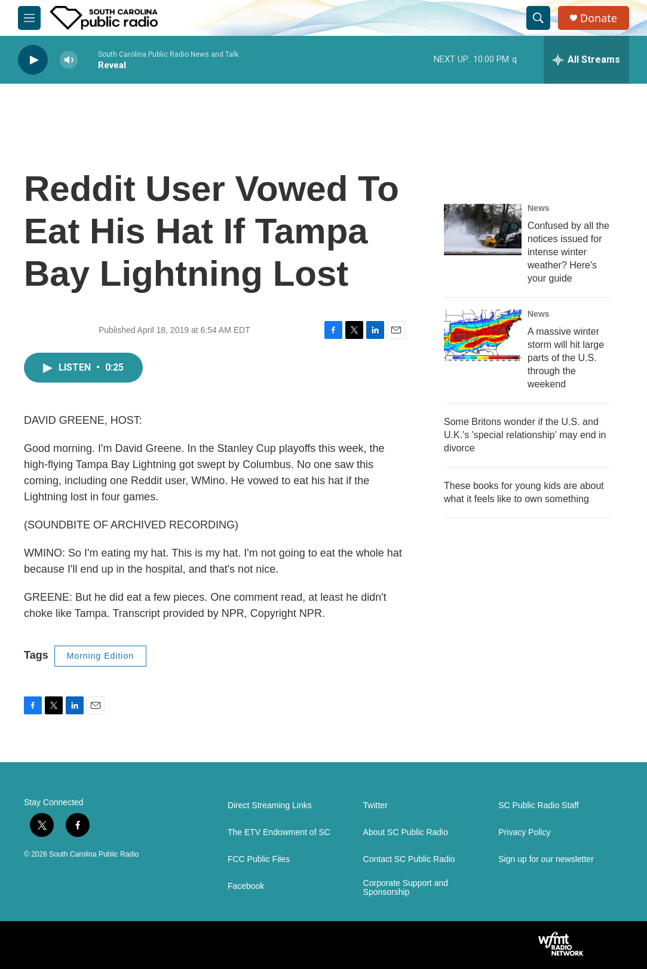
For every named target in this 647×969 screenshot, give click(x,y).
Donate (598, 18)
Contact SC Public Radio (409, 859)
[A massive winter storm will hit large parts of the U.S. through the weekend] (483, 335)
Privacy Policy (524, 832)
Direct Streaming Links (270, 805)
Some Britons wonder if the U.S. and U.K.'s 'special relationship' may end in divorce (525, 435)
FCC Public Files (259, 859)
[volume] (69, 60)
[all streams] (586, 60)
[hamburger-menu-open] (29, 18)
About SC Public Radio (405, 832)
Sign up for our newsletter (546, 859)
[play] (32, 60)
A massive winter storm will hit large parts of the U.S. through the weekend (566, 357)
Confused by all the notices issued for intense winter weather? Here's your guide (568, 252)
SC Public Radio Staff (538, 805)
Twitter (375, 805)
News (539, 208)
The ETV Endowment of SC (279, 832)
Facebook (246, 886)
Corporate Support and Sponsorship (405, 888)
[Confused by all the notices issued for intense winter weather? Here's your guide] (483, 229)
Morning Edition (100, 656)
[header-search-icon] (538, 18)
